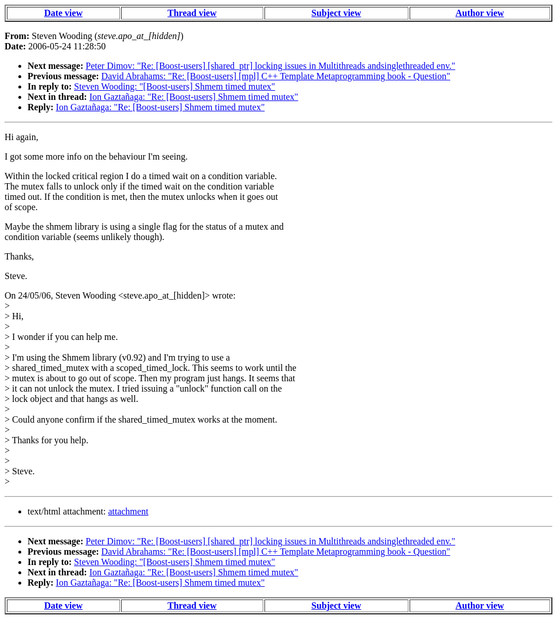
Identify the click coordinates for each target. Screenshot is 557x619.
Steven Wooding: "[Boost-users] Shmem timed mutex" (174, 86)
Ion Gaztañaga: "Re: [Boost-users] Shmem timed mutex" (193, 97)
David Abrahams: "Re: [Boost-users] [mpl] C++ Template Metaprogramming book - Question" (276, 76)
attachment (128, 511)
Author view (479, 13)
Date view (63, 13)
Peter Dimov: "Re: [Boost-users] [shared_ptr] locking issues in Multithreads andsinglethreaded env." (270, 66)
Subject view (336, 13)
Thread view (192, 13)
